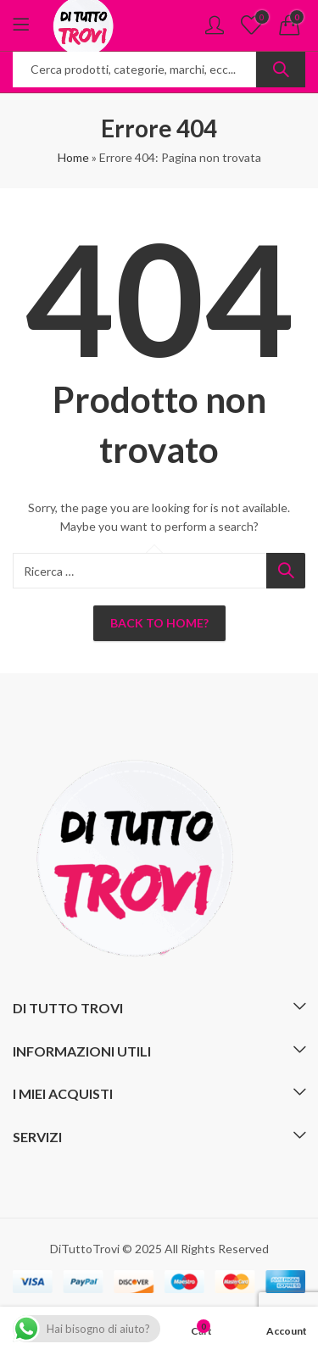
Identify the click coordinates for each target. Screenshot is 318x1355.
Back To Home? (159, 623)
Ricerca (280, 69)
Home (73, 157)
